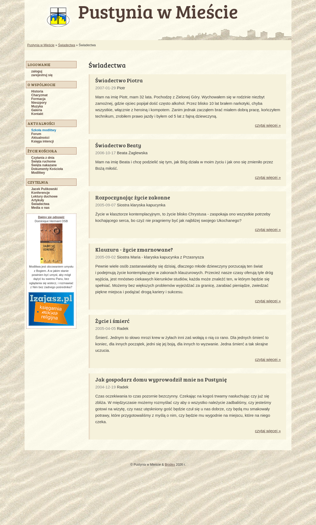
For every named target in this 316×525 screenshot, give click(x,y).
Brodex (170, 464)
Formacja (38, 99)
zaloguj (36, 71)
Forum (36, 134)
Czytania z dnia (42, 158)
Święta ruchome (43, 161)
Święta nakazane (44, 165)
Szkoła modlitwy (43, 130)
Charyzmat (39, 95)
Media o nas (40, 208)
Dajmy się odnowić (51, 217)
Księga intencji (42, 141)
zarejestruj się (42, 75)
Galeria (36, 110)
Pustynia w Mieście (40, 45)
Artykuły (37, 200)
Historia (37, 91)
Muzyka (37, 106)
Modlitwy (38, 173)
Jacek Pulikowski (44, 189)
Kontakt (37, 114)
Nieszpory (38, 103)
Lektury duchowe (44, 196)
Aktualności (40, 138)
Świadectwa (66, 45)
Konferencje (40, 193)
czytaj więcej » (268, 125)
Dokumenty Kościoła (47, 169)
